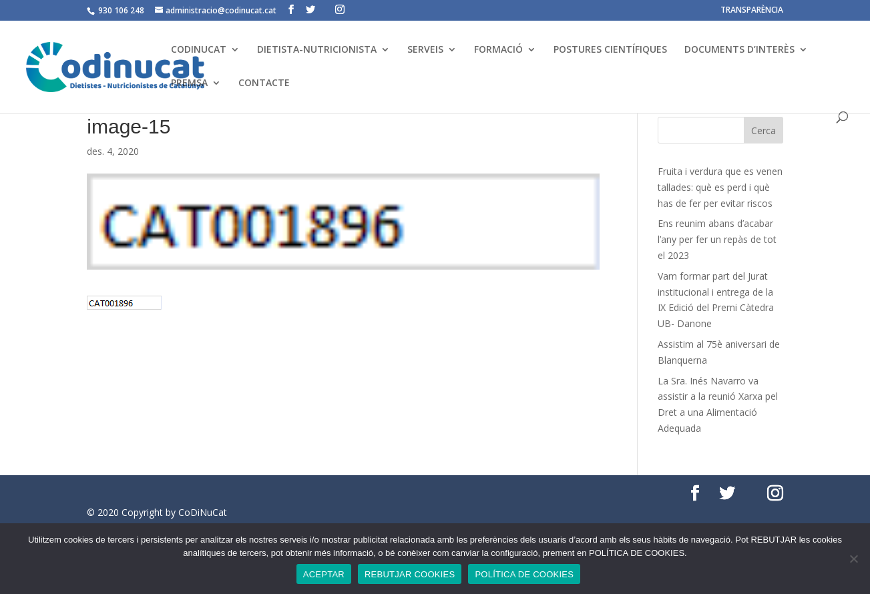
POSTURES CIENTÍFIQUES (610, 50)
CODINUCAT (198, 50)
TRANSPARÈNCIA (751, 10)
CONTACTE (264, 83)
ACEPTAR (324, 574)
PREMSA (189, 83)
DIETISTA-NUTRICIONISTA (317, 50)
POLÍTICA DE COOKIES (524, 574)
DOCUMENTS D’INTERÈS (739, 50)
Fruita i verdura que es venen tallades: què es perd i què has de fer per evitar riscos (720, 187)
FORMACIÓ (498, 50)
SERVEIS (425, 50)
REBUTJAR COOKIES (410, 574)
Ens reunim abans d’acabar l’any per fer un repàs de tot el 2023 (717, 239)
